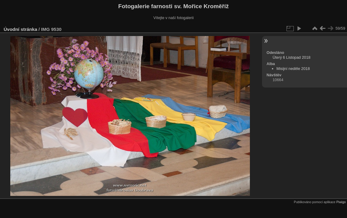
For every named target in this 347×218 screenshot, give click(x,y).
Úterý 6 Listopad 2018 (291, 57)
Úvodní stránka (20, 29)
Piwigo (341, 202)
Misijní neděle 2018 (293, 68)
